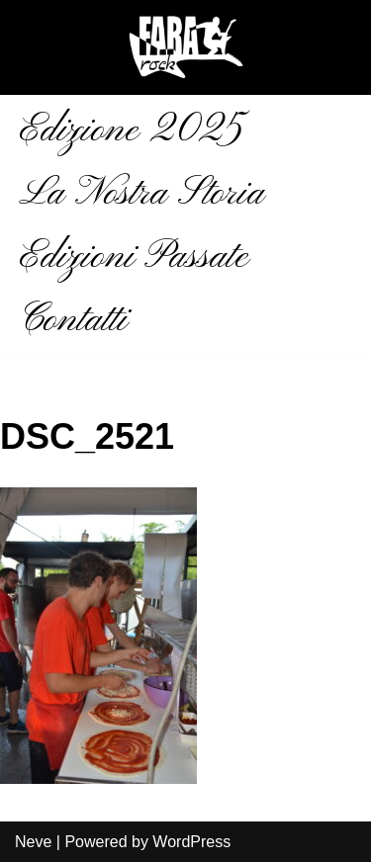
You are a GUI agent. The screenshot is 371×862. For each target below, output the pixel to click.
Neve (33, 841)
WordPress (191, 841)
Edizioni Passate (134, 257)
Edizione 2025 (130, 130)
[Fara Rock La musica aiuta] (186, 47)
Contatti (73, 320)
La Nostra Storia (141, 193)
